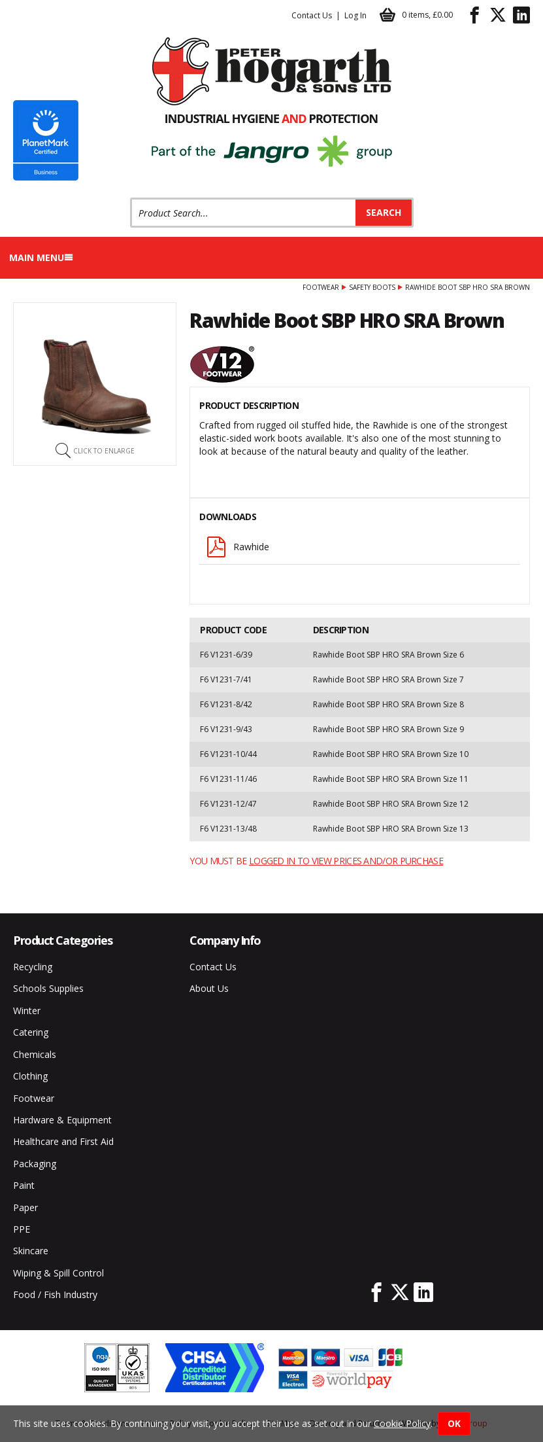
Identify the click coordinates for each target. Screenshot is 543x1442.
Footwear (321, 287)
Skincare (30, 1250)
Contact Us (311, 15)
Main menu (41, 257)
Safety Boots (372, 287)
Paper (25, 1207)
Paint (24, 1185)
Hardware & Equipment (62, 1120)
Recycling (32, 966)
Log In (355, 15)
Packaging (34, 1163)
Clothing (30, 1076)
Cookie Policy (402, 1423)
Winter (27, 1010)
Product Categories (62, 940)
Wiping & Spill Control (58, 1273)
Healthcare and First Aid (63, 1141)
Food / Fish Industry (55, 1294)
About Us (209, 988)
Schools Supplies (48, 988)
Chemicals (34, 1054)
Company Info (225, 940)
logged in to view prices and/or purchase (346, 860)
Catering (30, 1032)
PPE (21, 1229)
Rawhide (237, 546)
